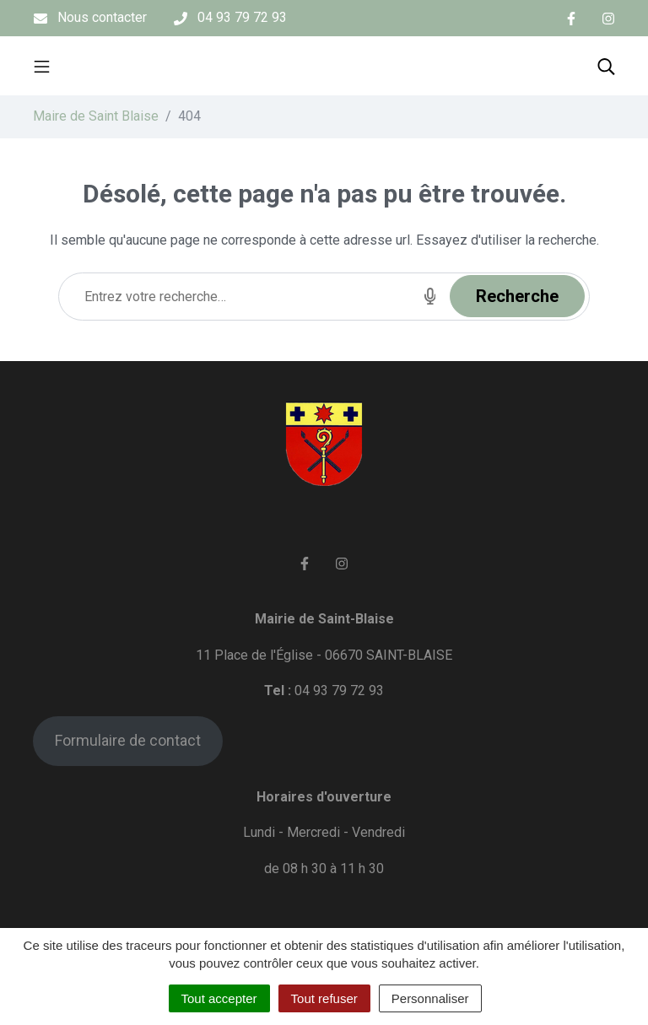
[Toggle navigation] (41, 65)
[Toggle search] (606, 65)
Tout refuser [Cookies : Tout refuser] (324, 998)
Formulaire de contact (128, 740)
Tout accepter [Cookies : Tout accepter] (219, 998)
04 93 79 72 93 (339, 690)
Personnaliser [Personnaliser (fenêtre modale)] (430, 998)
